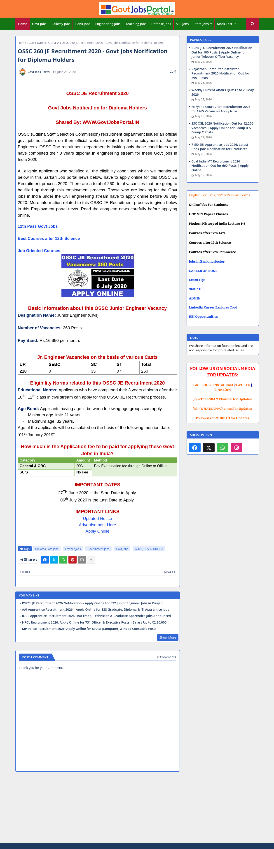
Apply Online (98, 531)
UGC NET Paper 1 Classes (208, 214)
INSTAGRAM (223, 385)
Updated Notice (97, 518)
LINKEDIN (222, 390)
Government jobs (98, 549)
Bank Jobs (82, 24)
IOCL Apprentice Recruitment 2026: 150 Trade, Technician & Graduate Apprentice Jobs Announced (96, 616)
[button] (252, 24)
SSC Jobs (182, 24)
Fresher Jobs (73, 549)
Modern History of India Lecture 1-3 (217, 224)
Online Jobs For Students (208, 205)
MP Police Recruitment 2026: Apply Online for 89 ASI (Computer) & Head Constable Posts (89, 629)
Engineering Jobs (108, 24)
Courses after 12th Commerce (212, 252)
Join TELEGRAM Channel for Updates (223, 399)
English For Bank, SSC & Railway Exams (219, 195)
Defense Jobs (161, 24)
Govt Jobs (39, 24)
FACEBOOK (202, 385)
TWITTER (242, 385)
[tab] (22, 24)
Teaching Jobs (136, 24)
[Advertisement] (137, 808)
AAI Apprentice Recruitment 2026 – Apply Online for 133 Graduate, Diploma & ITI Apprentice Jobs (95, 610)
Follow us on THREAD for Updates (222, 418)
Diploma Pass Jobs (46, 549)
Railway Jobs (61, 24)
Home (22, 24)
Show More (167, 637)
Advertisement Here (97, 524)
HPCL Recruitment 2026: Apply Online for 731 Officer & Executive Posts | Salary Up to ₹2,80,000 (94, 622)
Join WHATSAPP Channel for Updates (222, 409)
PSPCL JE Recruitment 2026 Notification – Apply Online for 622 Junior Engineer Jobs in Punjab (92, 603)
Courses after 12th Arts (207, 233)
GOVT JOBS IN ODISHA (43, 43)
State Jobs (201, 24)
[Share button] (91, 560)
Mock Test (224, 24)
